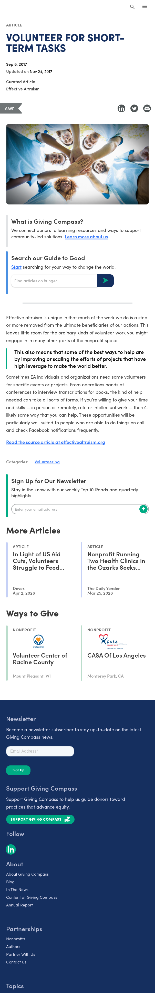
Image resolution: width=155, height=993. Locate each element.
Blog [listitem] (10, 881)
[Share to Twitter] (134, 108)
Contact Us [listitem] (16, 961)
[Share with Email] (147, 108)
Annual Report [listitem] (19, 904)
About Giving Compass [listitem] (27, 874)
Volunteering (47, 461)
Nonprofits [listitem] (15, 938)
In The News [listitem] (17, 889)
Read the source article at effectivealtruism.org (55, 442)
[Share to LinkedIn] (121, 108)
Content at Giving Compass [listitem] (31, 897)
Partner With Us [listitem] (20, 954)
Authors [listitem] (13, 946)
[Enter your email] (80, 509)
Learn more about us (86, 236)
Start (16, 267)
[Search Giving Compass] (132, 7)
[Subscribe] (143, 509)
